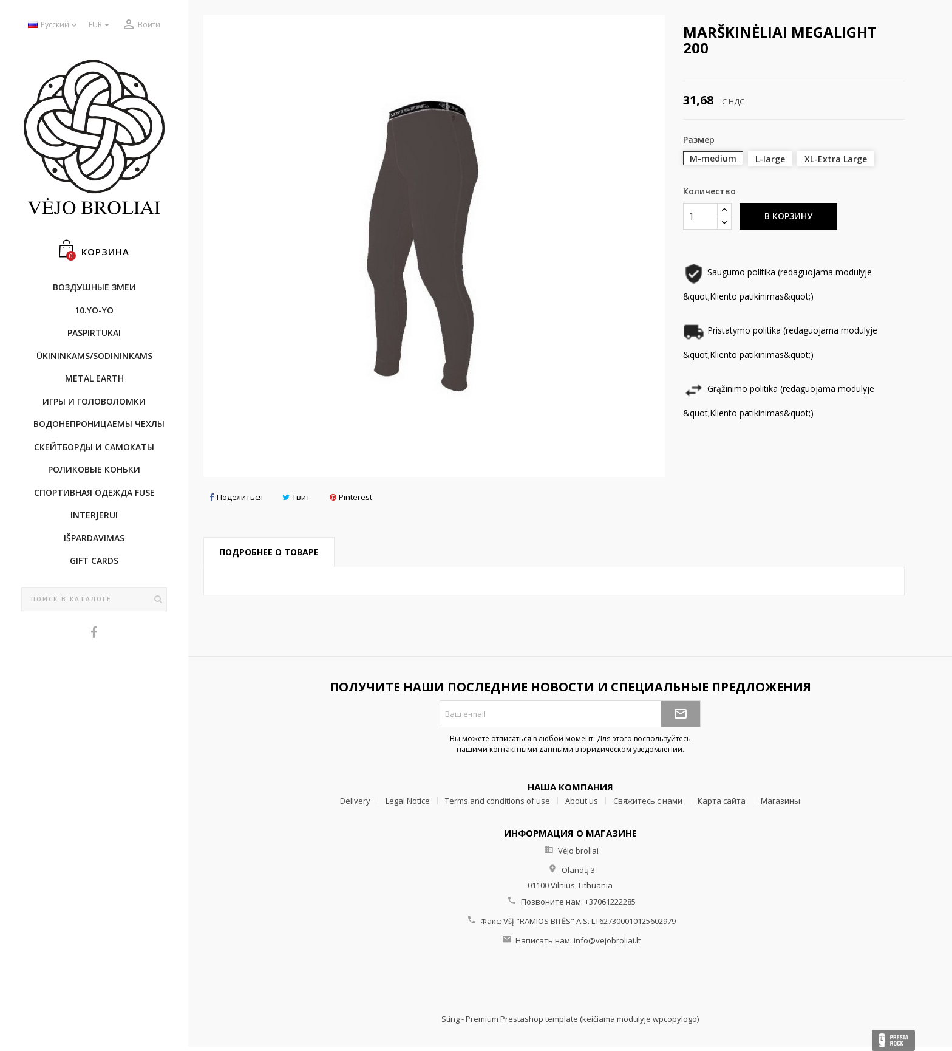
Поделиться (236, 497)
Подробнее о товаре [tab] (269, 552)
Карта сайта (722, 800)
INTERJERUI (94, 515)
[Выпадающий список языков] (54, 25)
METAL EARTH (94, 378)
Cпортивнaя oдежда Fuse (94, 492)
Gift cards (94, 560)
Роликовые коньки (94, 469)
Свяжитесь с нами (647, 800)
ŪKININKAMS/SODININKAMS (94, 355)
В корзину (788, 216)
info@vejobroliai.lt (607, 940)
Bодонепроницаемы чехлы (99, 424)
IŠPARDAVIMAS (94, 538)
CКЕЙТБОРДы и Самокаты (94, 447)
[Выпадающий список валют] (100, 25)
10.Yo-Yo (94, 310)
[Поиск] (94, 599)
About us (581, 800)
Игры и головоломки (94, 401)
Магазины (780, 800)
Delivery (355, 800)
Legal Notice (408, 800)
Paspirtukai (94, 332)
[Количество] (700, 216)
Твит (296, 497)
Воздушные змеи (94, 287)
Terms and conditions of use (497, 800)
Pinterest (351, 497)
